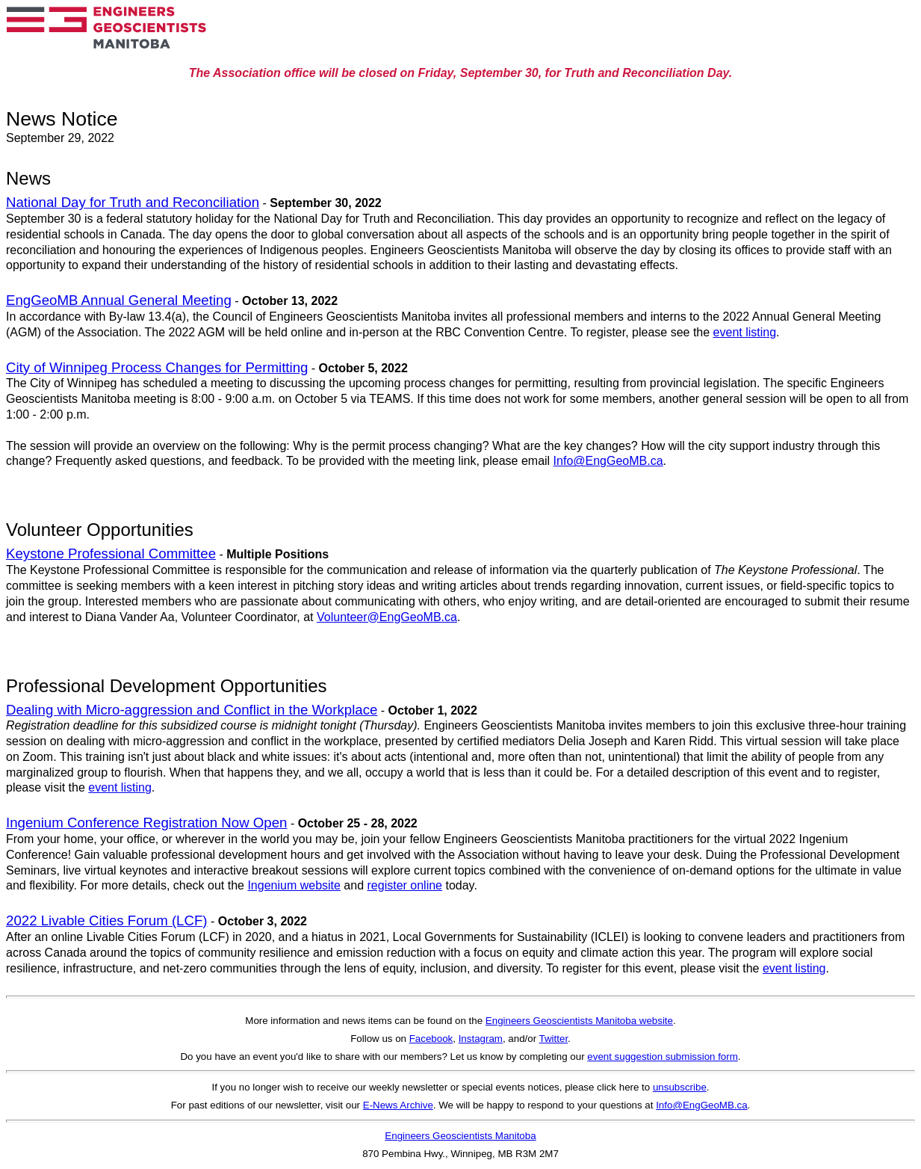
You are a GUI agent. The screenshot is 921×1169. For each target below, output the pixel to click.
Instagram (481, 1038)
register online (405, 885)
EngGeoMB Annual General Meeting (119, 300)
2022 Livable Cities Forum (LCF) (107, 920)
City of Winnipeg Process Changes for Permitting (157, 367)
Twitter (553, 1038)
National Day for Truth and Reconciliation (132, 202)
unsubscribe (680, 1087)
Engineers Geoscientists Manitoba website (579, 1020)
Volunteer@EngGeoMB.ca (387, 617)
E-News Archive (398, 1105)
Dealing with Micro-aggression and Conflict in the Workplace (191, 710)
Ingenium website (294, 885)
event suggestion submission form (662, 1056)
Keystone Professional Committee (111, 553)
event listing (745, 332)
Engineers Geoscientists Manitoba (460, 1135)
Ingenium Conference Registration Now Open (146, 822)
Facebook (431, 1038)
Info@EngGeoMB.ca (608, 460)
